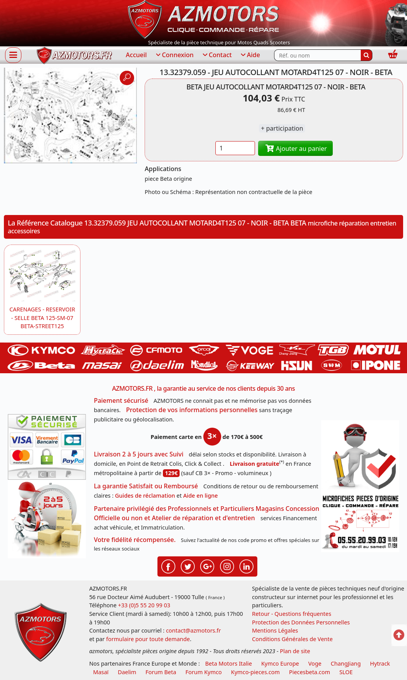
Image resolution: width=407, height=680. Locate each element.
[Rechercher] (366, 55)
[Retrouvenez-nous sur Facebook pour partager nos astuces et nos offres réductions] (168, 565)
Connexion (174, 55)
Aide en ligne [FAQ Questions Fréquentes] (200, 495)
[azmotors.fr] (74, 55)
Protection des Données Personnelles (301, 622)
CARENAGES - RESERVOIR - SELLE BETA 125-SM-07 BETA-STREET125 (42, 318)
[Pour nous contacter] (360, 522)
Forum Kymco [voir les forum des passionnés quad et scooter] (203, 672)
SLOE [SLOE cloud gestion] (346, 672)
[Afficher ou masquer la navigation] (13, 55)
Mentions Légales (275, 630)
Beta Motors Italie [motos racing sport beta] (228, 663)
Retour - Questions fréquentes (291, 613)
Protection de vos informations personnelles (191, 410)
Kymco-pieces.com (255, 672)
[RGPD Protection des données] (360, 456)
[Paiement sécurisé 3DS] (47, 447)
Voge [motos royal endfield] (314, 663)
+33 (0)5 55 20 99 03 (144, 605)
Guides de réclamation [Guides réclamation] (145, 495)
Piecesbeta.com (309, 672)
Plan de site (295, 651)
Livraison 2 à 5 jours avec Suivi (138, 454)
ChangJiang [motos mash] (346, 663)
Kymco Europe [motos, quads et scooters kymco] (280, 663)
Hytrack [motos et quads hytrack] (380, 663)
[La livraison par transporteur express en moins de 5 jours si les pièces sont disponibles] (47, 519)
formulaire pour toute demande (148, 639)
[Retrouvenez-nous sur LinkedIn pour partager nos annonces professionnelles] (246, 565)
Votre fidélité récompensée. (135, 539)
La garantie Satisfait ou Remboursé (146, 486)
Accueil (136, 55)
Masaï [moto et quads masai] (100, 672)
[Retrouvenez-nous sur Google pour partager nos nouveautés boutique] (207, 565)
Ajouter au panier (295, 148)
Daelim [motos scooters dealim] (127, 672)
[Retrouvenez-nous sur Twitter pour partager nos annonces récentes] (188, 565)
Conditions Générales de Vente (292, 639)
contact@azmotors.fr (193, 630)
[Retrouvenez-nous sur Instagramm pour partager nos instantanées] (227, 565)
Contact (216, 55)
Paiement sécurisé (121, 400)
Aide (249, 55)
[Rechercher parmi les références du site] (317, 55)
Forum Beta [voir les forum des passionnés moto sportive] (160, 672)
